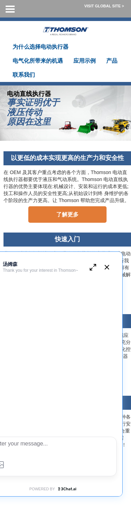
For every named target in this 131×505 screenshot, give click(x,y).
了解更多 (67, 214)
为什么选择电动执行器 (40, 47)
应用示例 (84, 61)
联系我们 (24, 75)
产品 (111, 61)
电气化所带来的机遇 (38, 61)
